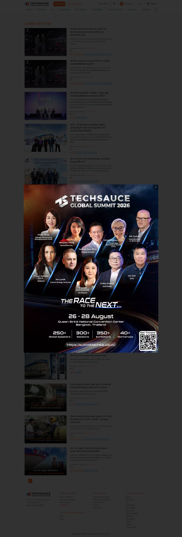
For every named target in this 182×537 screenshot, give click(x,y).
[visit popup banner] (91, 268)
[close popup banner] (155, 187)
